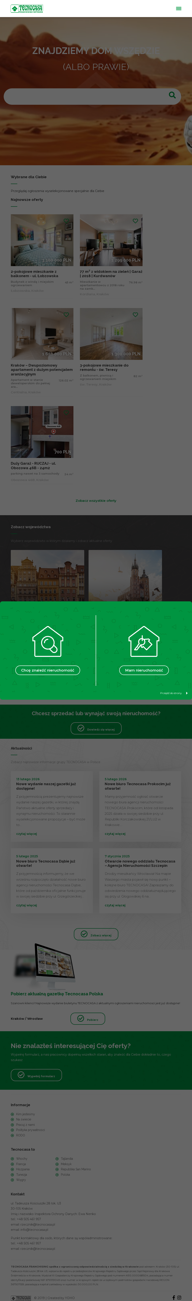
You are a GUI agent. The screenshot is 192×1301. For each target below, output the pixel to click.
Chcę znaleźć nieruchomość (47, 670)
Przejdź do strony (174, 693)
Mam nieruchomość (144, 670)
